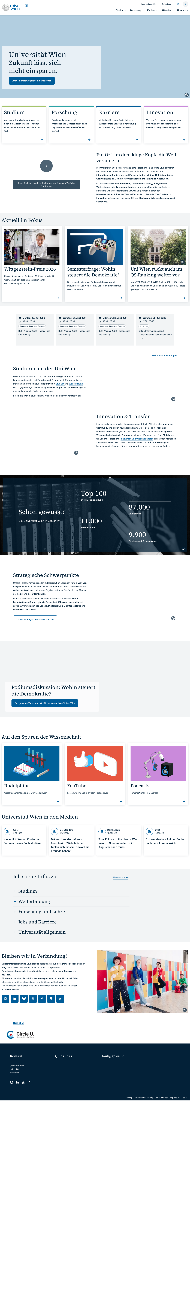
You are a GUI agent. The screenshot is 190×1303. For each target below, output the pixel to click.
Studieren (106, 1063)
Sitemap (128, 1120)
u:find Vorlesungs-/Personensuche (71, 1079)
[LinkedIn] (17, 1082)
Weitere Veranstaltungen (164, 355)
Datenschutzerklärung (144, 1120)
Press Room (106, 1072)
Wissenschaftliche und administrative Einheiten (77, 1095)
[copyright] (187, 95)
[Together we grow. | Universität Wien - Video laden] (46, 170)
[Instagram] (11, 1082)
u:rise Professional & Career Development (74, 1101)
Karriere (149, 1067)
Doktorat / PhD (109, 1067)
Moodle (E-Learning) (66, 1062)
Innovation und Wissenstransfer (137, 438)
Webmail (60, 1068)
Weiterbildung (76, 383)
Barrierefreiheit (162, 1120)
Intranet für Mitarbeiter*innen (69, 1084)
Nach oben (18, 1023)
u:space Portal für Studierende (70, 1073)
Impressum (175, 1120)
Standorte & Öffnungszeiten (156, 1077)
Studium (60, 383)
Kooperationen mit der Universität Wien (119, 1077)
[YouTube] (23, 1082)
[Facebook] (29, 1082)
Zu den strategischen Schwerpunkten (35, 619)
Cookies (185, 1120)
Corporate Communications (156, 1072)
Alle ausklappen (120, 877)
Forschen (150, 1063)
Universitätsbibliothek (66, 1090)
